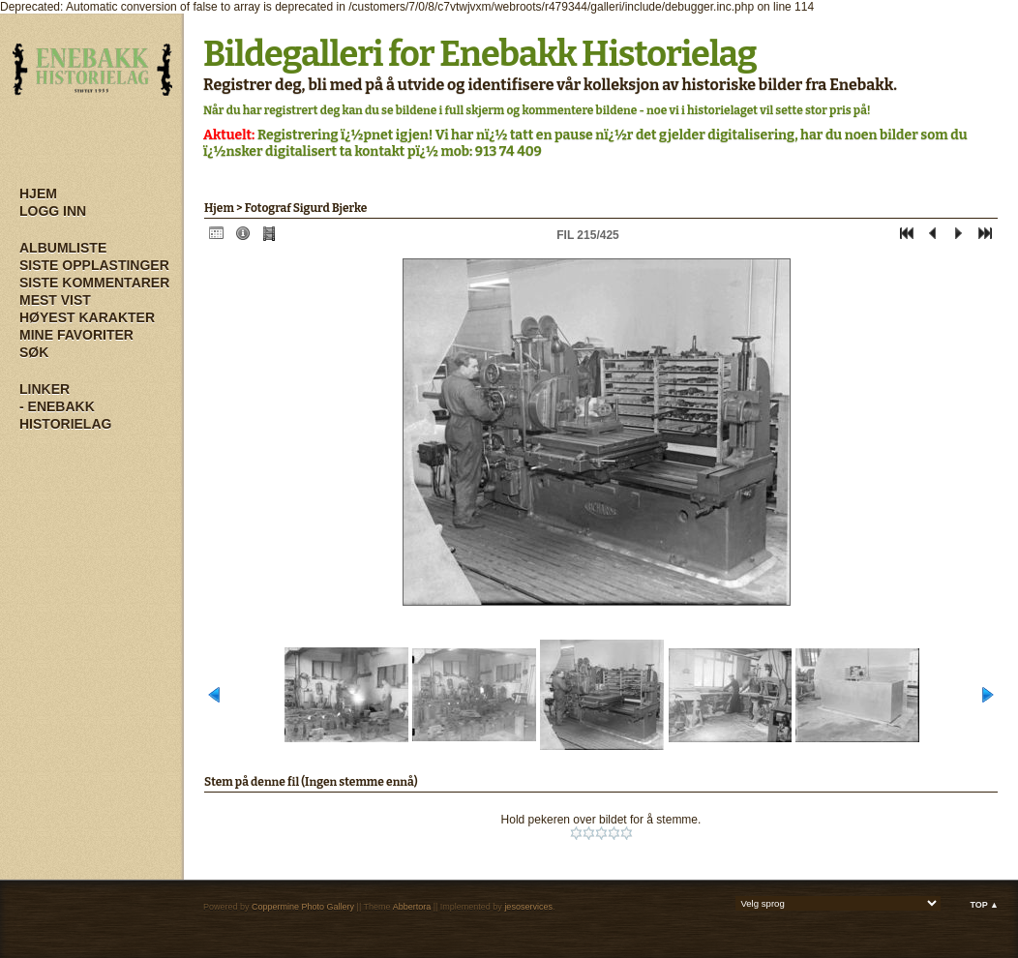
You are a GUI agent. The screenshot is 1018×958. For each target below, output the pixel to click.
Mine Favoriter (76, 335)
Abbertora (412, 907)
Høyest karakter (87, 317)
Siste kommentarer (94, 282)
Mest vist (55, 300)
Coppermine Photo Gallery (303, 907)
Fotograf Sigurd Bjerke (306, 208)
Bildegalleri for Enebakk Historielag (480, 54)
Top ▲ (984, 905)
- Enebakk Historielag (65, 415)
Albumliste (62, 247)
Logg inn (52, 211)
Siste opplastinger (94, 265)
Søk (33, 352)
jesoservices (528, 907)
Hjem (38, 193)
